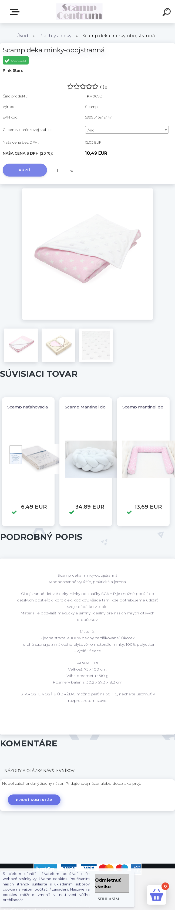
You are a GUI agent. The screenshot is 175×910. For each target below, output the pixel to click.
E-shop (15, 12)
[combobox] (127, 130)
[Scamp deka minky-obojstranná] (87, 190)
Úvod (22, 35)
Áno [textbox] (91, 130)
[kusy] (60, 170)
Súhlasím (108, 899)
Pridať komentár (34, 800)
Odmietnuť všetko (108, 883)
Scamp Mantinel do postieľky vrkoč (102, 406)
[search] (167, 13)
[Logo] (79, 11)
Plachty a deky (55, 35)
